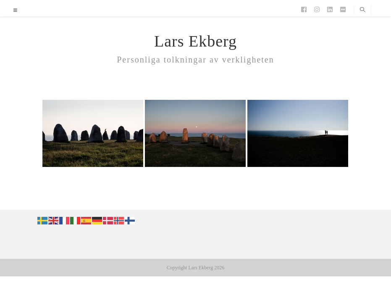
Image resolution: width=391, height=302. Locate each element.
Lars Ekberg (195, 41)
